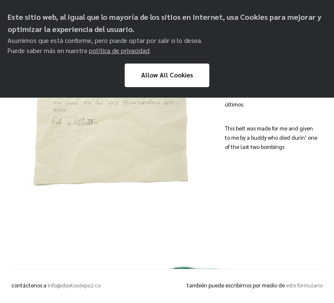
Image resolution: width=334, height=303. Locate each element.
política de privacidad (119, 50)
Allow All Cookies (167, 75)
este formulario (304, 285)
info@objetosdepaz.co (74, 285)
